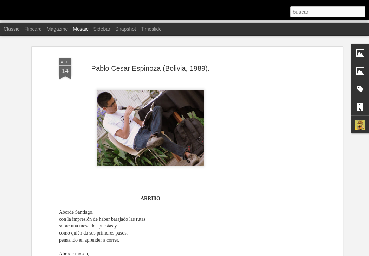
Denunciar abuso (235, 252)
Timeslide (151, 29)
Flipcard (33, 29)
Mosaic (80, 29)
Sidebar (101, 29)
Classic (11, 29)
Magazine (57, 29)
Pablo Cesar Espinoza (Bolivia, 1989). (150, 55)
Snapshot (125, 29)
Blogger (211, 252)
